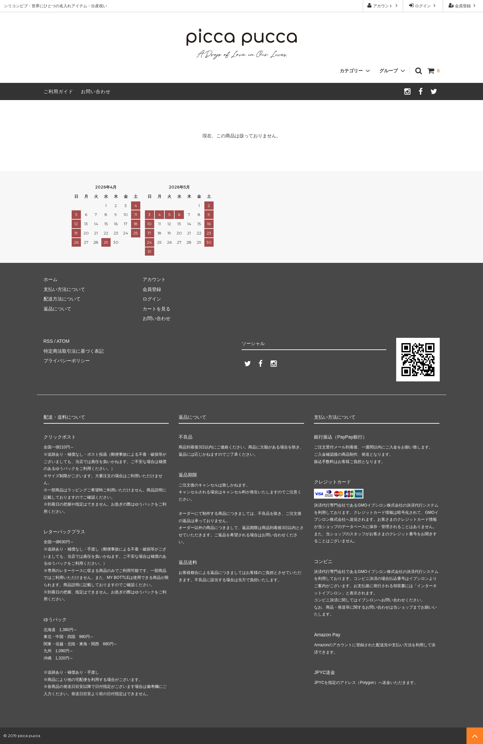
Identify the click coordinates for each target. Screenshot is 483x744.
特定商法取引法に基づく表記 (74, 351)
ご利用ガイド (58, 91)
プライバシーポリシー (67, 360)
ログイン (423, 5)
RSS (48, 341)
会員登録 (463, 5)
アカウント (383, 5)
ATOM (62, 341)
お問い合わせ (96, 91)
